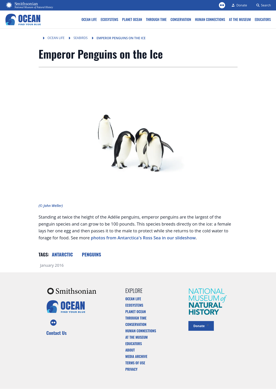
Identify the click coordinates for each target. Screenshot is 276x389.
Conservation (135, 324)
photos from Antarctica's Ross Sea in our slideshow (143, 238)
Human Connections (140, 330)
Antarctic (62, 254)
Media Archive (136, 356)
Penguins (91, 254)
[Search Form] (263, 5)
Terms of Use (135, 362)
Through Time (135, 317)
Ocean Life (56, 38)
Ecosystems (134, 305)
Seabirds (80, 38)
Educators (133, 343)
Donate (201, 325)
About (130, 350)
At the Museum (136, 337)
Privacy (131, 369)
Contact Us (56, 332)
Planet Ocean (135, 311)
